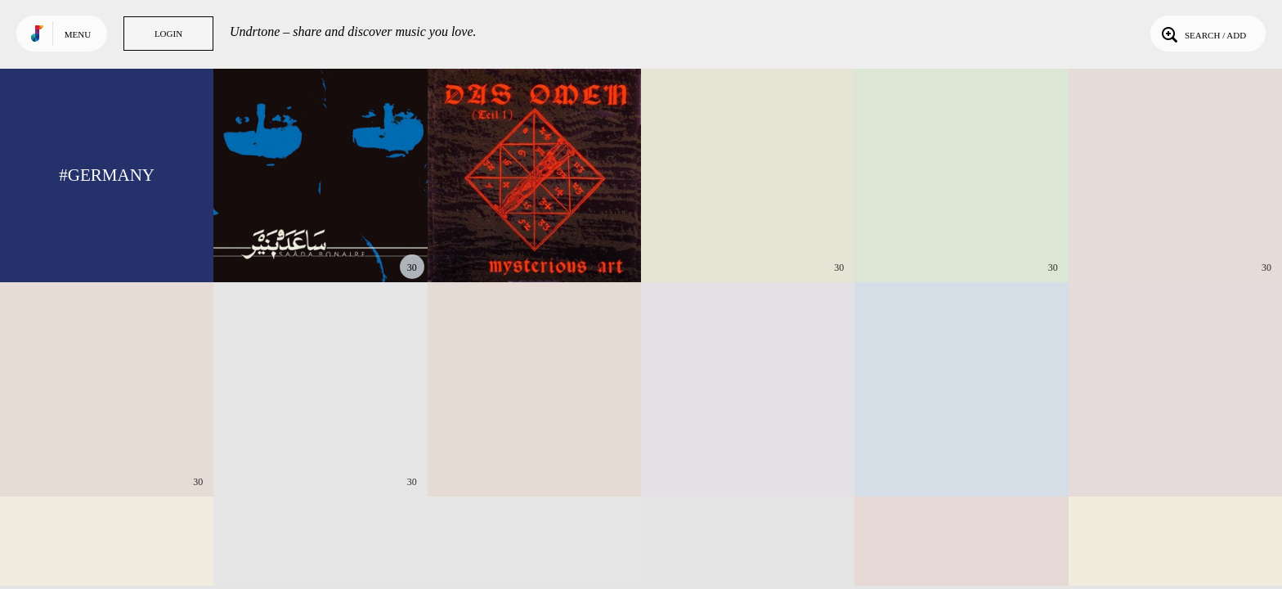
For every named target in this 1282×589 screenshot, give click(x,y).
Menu (78, 34)
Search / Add (1202, 33)
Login (168, 33)
